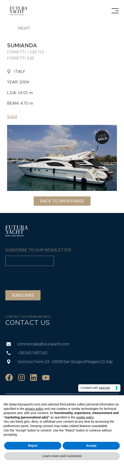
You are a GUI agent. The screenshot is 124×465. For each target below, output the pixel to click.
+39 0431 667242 (26, 352)
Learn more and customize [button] (61, 456)
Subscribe (23, 295)
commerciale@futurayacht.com (37, 344)
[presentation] (39, 278)
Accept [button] (91, 445)
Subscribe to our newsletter (38, 250)
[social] (9, 377)
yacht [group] (23, 28)
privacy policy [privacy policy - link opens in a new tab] (34, 408)
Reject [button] (32, 445)
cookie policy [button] (85, 417)
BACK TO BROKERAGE (62, 201)
